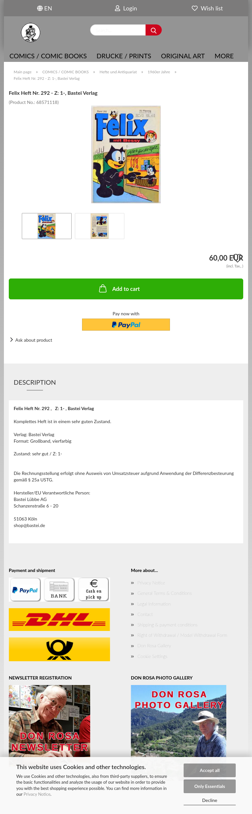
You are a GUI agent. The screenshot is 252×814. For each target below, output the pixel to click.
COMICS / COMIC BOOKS (48, 56)
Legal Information (154, 604)
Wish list (207, 8)
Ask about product (33, 340)
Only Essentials (209, 786)
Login (126, 8)
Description (35, 382)
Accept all (210, 770)
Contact (145, 614)
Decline (209, 800)
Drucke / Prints (124, 56)
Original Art (183, 56)
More (224, 56)
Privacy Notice (36, 794)
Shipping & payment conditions (167, 624)
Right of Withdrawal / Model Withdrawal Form (182, 635)
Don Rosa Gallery (154, 645)
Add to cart (119, 288)
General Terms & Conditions (164, 593)
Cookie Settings (152, 656)
